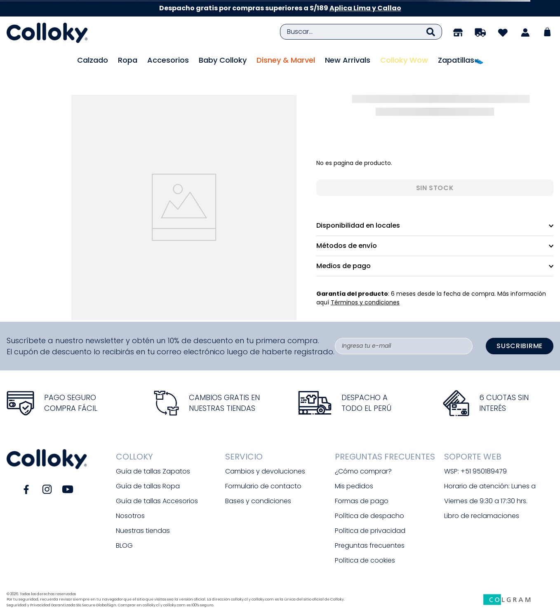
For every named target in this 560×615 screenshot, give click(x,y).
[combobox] (361, 32)
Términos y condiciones (365, 302)
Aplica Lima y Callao (365, 8)
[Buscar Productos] (430, 31)
